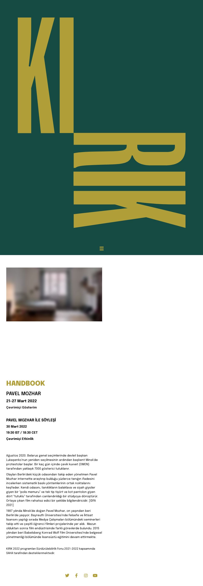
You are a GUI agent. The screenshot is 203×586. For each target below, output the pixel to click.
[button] (101, 249)
